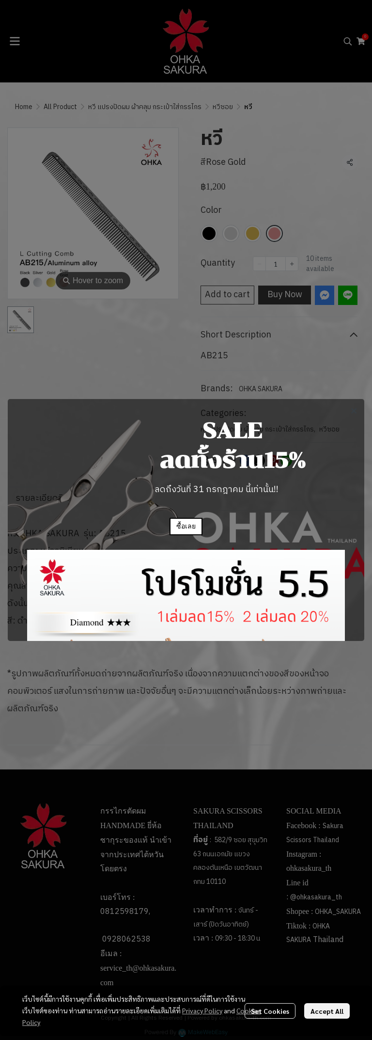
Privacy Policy (202, 1010)
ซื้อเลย (186, 526)
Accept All (326, 1011)
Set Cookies (270, 1011)
